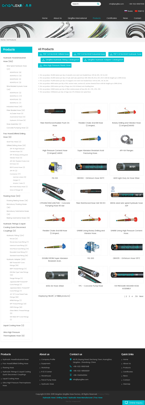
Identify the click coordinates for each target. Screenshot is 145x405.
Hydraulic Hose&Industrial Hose (16, 359)
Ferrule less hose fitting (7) (19, 242)
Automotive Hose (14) (17, 117)
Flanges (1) (16, 180)
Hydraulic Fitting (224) (15, 235)
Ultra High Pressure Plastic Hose (57, 65)
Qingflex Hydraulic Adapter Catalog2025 (105, 60)
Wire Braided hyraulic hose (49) (17, 88)
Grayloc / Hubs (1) (19, 183)
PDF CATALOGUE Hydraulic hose (127, 54)
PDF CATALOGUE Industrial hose (91, 54)
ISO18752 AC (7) (15, 103)
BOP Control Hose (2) (17, 167)
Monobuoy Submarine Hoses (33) (18, 212)
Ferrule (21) (14, 238)
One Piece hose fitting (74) (19, 249)
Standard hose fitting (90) (19, 255)
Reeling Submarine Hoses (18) (18, 218)
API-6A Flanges (126, 150)
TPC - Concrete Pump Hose (91, 286)
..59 (136, 296)
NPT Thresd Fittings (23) (18, 304)
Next (141, 296)
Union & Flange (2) (16, 190)
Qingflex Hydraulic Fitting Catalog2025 (62, 60)
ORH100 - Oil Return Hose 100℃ (90, 178)
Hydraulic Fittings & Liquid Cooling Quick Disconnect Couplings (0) (14, 227)
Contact (137, 18)
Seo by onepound (73, 401)
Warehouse (46, 376)
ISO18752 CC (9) (16, 75)
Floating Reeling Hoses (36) (17, 200)
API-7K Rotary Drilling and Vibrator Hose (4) (19, 156)
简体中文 (141, 11)
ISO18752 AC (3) (15, 82)
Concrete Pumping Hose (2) (17, 128)
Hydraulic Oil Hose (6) (18, 120)
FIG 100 (55, 178)
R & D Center (46, 372)
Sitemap (126, 384)
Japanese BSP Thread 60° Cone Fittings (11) (19, 283)
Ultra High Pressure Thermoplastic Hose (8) (14, 334)
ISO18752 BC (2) (15, 79)
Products (97, 18)
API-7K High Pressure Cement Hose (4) (17, 150)
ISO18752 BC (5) (15, 99)
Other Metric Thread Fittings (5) (19, 312)
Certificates (112, 18)
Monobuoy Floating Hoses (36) (17, 206)
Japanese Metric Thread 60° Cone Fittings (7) (20, 289)
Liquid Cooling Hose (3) (13, 326)
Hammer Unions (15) (19, 177)
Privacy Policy (103, 394)
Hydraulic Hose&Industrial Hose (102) (14, 59)
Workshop (45, 368)
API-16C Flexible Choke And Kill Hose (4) (19, 162)
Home (45, 18)
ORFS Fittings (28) (16, 307)
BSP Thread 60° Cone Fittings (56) (17, 264)
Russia (130, 11)
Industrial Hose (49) (14, 106)
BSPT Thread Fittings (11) (18, 268)
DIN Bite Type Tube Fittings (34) (19, 274)
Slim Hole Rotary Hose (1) (19, 186)
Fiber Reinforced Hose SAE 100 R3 (90, 203)
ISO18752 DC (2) (15, 92)
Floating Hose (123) (11, 196)
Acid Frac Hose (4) (14, 142)
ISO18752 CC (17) (16, 96)
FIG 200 (90, 258)
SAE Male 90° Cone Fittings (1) (19, 318)
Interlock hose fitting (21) (18, 245)
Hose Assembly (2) (14, 124)
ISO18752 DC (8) (15, 72)
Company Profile (48, 359)
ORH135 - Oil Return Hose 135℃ (126, 258)
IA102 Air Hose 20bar (55, 286)
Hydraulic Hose (47, 384)
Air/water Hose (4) (16, 113)
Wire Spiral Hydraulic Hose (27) (17, 67)
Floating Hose (8, 368)
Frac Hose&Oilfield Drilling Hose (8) (14, 135)
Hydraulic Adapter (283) (16, 259)
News (125, 18)
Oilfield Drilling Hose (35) (16, 145)
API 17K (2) (13, 170)
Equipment (45, 363)
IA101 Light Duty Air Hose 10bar (126, 178)
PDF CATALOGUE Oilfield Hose (56, 54)
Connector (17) (15, 174)
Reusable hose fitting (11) (19, 252)
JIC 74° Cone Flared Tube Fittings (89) (19, 296)
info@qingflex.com (116, 4)
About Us (58, 18)
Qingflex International (77, 18)
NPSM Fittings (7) (16, 300)
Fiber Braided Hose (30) (16, 110)
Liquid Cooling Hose (11, 379)
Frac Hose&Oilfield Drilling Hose (15, 363)
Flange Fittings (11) (16, 278)
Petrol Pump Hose (48, 380)
